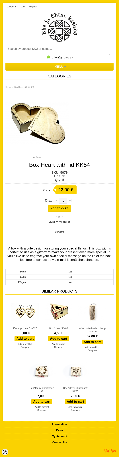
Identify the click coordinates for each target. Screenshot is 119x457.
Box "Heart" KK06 (58, 328)
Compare (59, 232)
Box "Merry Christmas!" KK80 (75, 390)
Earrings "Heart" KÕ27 (25, 328)
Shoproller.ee (110, 450)
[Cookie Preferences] (5, 452)
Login (23, 6)
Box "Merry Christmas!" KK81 (42, 390)
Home (8, 87)
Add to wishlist (59, 222)
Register (33, 6)
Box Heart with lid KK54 (24, 87)
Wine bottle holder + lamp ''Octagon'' (92, 330)
